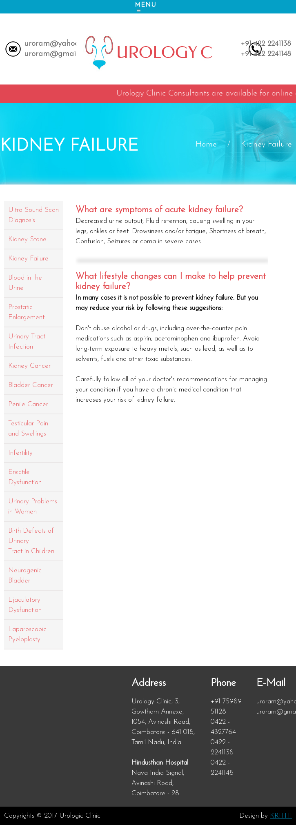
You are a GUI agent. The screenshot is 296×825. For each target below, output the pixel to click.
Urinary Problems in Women (32, 506)
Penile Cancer (28, 404)
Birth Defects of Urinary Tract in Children (31, 541)
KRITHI (281, 815)
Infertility (20, 452)
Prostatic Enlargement (26, 312)
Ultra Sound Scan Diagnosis (33, 215)
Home (206, 144)
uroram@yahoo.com (59, 44)
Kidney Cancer (29, 365)
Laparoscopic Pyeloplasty (27, 634)
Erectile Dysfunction (25, 477)
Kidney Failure (28, 258)
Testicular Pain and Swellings (28, 428)
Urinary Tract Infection (26, 341)
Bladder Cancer (30, 385)
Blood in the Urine (25, 282)
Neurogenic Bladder (25, 575)
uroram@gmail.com (59, 54)
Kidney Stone (27, 239)
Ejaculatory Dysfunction (25, 605)
